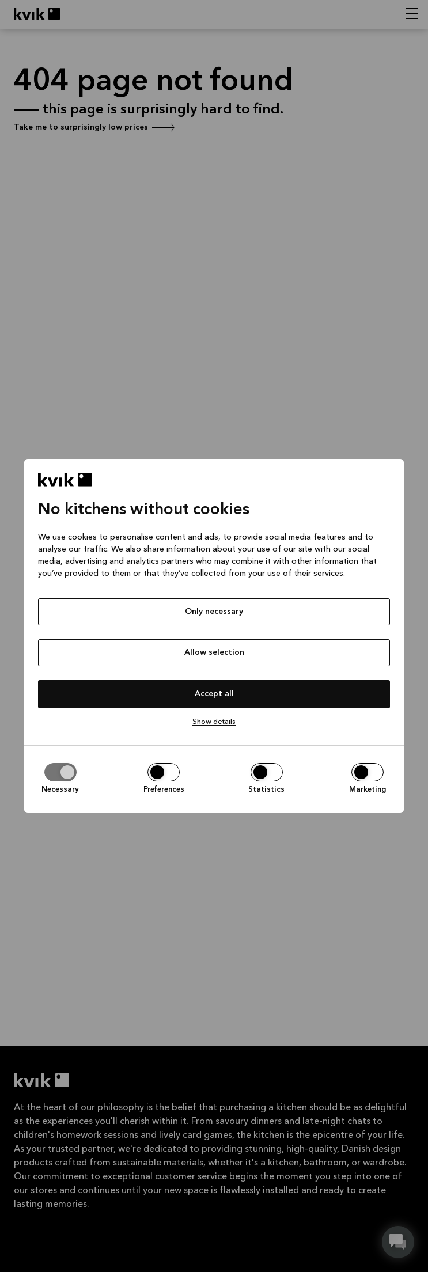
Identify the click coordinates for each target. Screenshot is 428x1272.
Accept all (214, 694)
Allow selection (214, 652)
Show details (214, 722)
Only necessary (214, 611)
